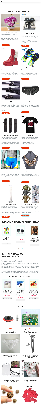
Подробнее (6, 45)
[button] (18, 248)
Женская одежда (33, 259)
